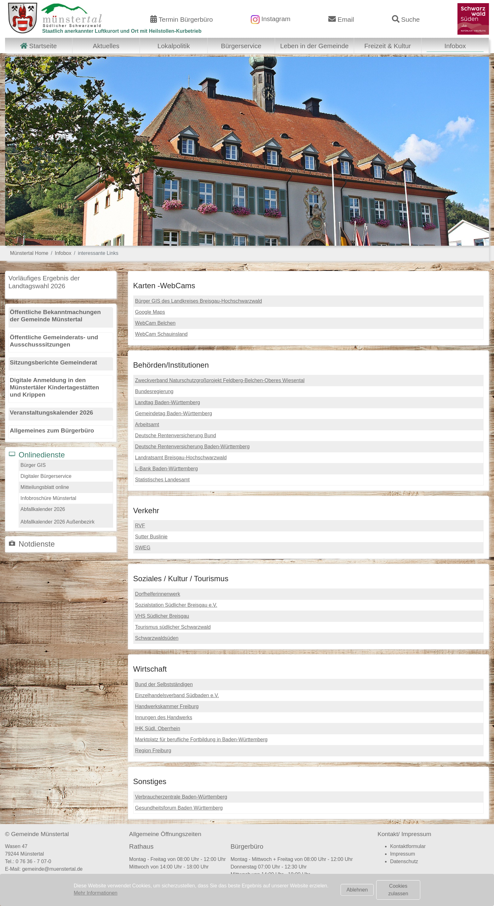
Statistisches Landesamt (162, 479)
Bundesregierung (154, 391)
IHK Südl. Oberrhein (157, 728)
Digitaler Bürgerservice (46, 476)
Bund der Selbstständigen (164, 684)
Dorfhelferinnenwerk (157, 594)
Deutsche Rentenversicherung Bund (175, 435)
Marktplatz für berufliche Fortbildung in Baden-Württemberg (201, 739)
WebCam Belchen (155, 323)
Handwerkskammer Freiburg (167, 706)
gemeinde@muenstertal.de (52, 869)
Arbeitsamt (147, 424)
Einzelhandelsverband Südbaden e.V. (177, 695)
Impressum (402, 854)
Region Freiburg (153, 750)
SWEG (143, 547)
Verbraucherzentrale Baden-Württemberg (181, 797)
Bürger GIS (33, 465)
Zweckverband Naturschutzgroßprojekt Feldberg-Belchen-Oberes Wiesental (220, 380)
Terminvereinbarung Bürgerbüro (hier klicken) (286, 887)
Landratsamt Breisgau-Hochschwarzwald (181, 457)
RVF (140, 525)
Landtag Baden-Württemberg (167, 402)
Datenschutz (404, 861)
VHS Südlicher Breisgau (162, 616)
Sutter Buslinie (151, 536)
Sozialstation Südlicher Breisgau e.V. (176, 605)
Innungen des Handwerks (163, 717)
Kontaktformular (408, 846)
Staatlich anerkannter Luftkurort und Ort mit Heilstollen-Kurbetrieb (122, 31)
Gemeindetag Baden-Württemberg (173, 413)
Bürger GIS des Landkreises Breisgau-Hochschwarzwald (198, 301)
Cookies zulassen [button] (398, 889)
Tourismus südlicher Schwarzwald (173, 627)
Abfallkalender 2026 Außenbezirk (57, 522)
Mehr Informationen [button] (96, 893)
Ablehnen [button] (357, 889)
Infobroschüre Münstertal (48, 498)
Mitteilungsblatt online (44, 487)
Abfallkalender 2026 (42, 509)
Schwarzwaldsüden (157, 638)
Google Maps (150, 312)
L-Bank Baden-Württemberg (166, 468)
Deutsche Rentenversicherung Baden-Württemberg (192, 446)
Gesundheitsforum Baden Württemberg (179, 808)
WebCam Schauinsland (161, 334)
